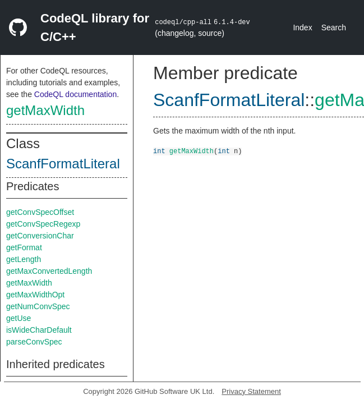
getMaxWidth (45, 110)
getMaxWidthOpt (35, 294)
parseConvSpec (34, 341)
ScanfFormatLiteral (63, 163)
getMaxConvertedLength (49, 271)
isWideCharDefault (39, 329)
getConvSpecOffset (40, 212)
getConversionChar (40, 235)
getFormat (24, 247)
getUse (18, 318)
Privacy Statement (251, 391)
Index (302, 27)
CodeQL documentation (75, 94)
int (159, 150)
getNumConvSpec (38, 306)
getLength (23, 259)
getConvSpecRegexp (43, 223)
